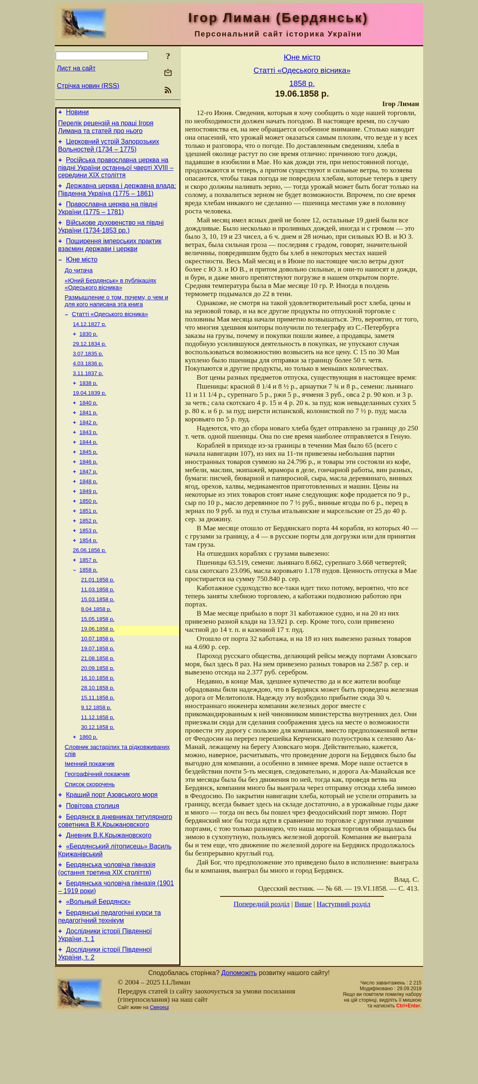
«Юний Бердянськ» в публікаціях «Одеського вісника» (110, 297)
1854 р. (88, 575)
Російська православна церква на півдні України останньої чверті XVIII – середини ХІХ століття (116, 172)
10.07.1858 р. (98, 682)
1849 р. (88, 522)
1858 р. (88, 607)
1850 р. (88, 533)
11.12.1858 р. (98, 767)
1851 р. (88, 543)
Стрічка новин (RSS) (88, 85)
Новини (77, 113)
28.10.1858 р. (98, 735)
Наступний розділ (343, 904)
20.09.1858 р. (98, 714)
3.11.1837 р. (88, 394)
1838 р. (88, 405)
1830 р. (88, 352)
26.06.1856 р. (89, 586)
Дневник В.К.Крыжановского (108, 896)
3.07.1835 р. (88, 373)
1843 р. (88, 458)
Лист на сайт (76, 68)
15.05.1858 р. (98, 660)
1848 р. (88, 511)
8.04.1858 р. (96, 650)
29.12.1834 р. (89, 362)
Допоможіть (239, 1042)
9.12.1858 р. (96, 756)
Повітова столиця (92, 864)
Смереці (159, 1077)
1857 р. (88, 596)
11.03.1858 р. (98, 628)
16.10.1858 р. (98, 724)
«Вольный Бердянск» (98, 967)
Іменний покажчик (90, 817)
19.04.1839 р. (89, 415)
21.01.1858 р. (98, 618)
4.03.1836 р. (88, 383)
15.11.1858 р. (98, 745)
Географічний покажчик (97, 829)
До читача (78, 282)
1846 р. (88, 490)
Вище (303, 904)
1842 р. (88, 447)
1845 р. (88, 479)
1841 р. (88, 437)
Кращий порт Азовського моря (112, 852)
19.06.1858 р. (98, 671)
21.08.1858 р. (98, 703)
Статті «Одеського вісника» (110, 330)
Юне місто (81, 270)
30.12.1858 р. (98, 777)
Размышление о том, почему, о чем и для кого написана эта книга (116, 315)
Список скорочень (90, 840)
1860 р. (88, 788)
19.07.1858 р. (98, 692)
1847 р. (88, 501)
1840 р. (88, 426)
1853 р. (88, 564)
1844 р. (88, 469)
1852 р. (88, 554)
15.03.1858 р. (98, 639)
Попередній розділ (262, 904)
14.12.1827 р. (89, 341)
